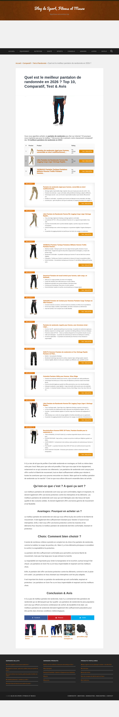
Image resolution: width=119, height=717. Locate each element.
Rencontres (100, 712)
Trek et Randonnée (42, 72)
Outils (104, 54)
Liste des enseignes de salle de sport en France (92, 693)
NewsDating (90, 712)
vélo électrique (84, 685)
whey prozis (46, 697)
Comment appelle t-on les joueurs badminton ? (17, 681)
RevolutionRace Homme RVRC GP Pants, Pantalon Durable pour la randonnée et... (68, 447)
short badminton (85, 697)
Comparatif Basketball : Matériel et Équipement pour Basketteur (59, 689)
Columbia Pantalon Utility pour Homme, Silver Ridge (62, 390)
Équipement (24, 54)
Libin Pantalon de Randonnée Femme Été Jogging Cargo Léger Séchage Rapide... (52, 170)
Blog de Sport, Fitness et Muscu (23, 712)
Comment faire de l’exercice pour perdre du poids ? (18, 700)
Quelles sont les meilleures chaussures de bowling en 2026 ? (58, 681)
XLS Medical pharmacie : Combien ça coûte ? (17, 696)
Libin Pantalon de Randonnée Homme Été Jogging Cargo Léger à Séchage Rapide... (67, 419)
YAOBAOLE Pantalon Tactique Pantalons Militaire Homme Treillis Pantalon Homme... (52, 180)
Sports (60, 54)
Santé (49, 54)
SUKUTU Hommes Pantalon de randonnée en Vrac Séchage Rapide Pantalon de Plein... (65, 367)
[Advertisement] (59, 37)
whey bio (45, 693)
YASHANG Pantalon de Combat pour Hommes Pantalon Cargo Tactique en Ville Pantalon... (66, 314)
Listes (94, 54)
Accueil (11, 54)
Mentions (81, 712)
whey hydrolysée (47, 685)
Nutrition (38, 54)
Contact (110, 712)
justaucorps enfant (85, 689)
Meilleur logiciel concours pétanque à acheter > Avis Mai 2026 (96, 681)
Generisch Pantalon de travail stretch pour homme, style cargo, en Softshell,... (68, 288)
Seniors (83, 54)
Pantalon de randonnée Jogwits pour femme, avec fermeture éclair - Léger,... (66, 339)
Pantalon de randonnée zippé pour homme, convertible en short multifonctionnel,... (53, 161)
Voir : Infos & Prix (87, 160)
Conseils (71, 54)
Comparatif (28, 72)
